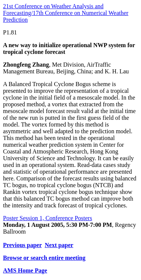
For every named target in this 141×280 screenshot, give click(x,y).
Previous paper (22, 245)
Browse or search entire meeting (44, 258)
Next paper (59, 245)
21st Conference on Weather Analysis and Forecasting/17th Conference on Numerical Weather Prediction (65, 13)
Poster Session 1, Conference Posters (47, 218)
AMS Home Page (25, 270)
